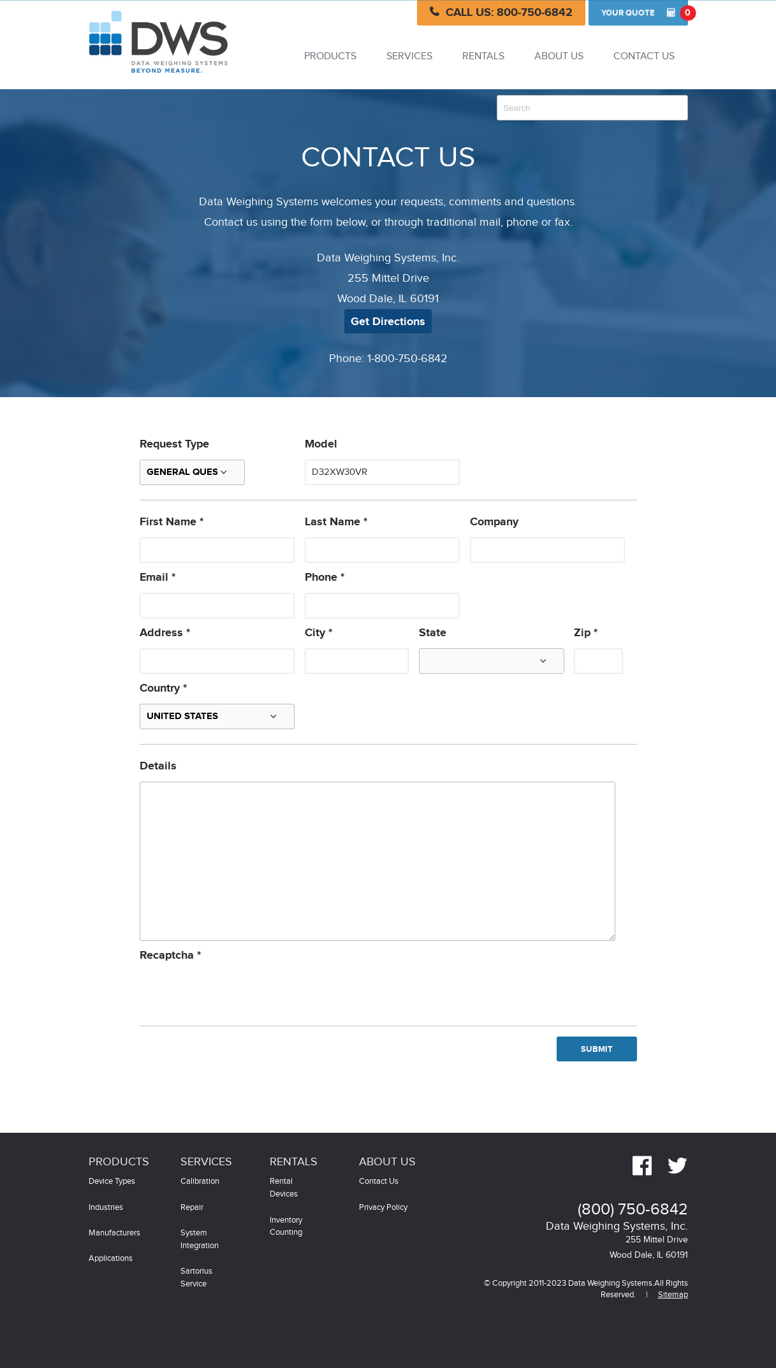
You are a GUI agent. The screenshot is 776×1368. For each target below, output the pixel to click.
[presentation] (236, 990)
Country (163, 688)
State (432, 633)
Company (494, 522)
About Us (558, 56)
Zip (585, 633)
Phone (324, 578)
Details (158, 766)
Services (409, 56)
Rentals (483, 56)
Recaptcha (170, 956)
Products (330, 56)
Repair (191, 1207)
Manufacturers (114, 1233)
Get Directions (388, 322)
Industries (106, 1207)
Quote (644, 12)
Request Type (174, 444)
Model (321, 444)
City (318, 633)
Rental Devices (284, 1188)
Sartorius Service (196, 1278)
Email (157, 578)
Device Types (112, 1181)
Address (165, 633)
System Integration (199, 1239)
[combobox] (592, 107)
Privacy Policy (383, 1207)
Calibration (199, 1181)
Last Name (336, 522)
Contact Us (644, 56)
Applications (111, 1258)
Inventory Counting (286, 1227)
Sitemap (673, 1295)
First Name (171, 522)
